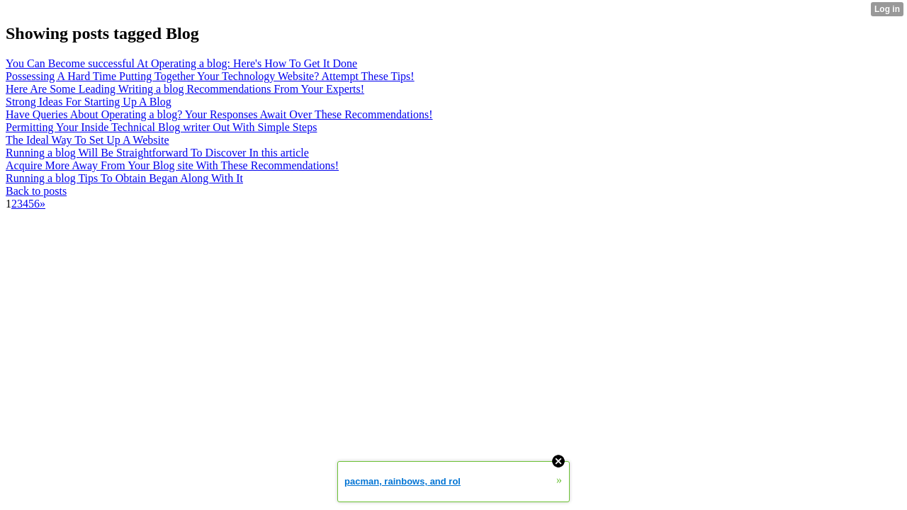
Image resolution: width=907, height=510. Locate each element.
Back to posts (36, 191)
